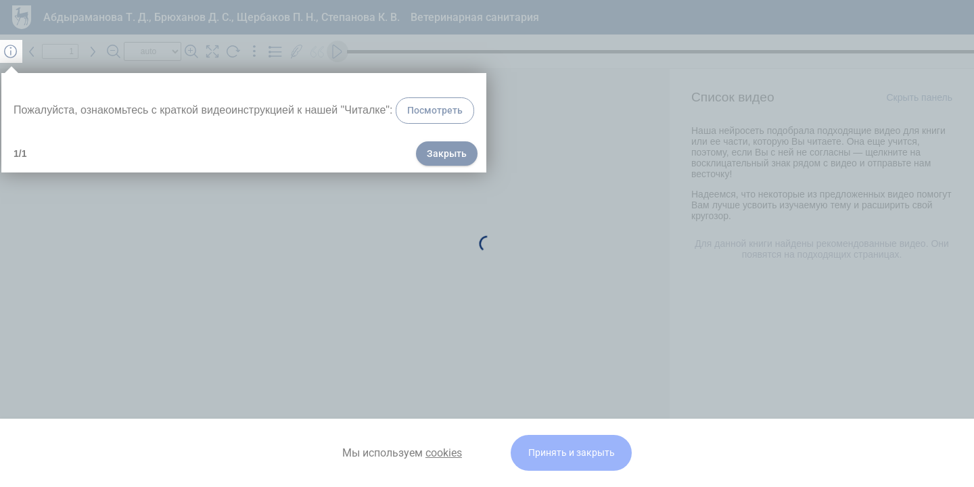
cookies (443, 452)
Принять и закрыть (571, 453)
